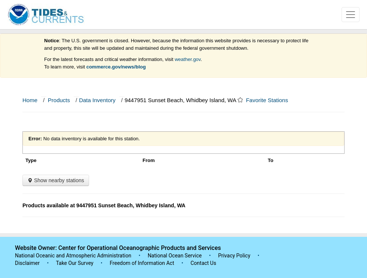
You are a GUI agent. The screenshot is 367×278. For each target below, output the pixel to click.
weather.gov (188, 59)
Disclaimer (27, 263)
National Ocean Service (175, 256)
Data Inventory (97, 100)
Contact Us (203, 263)
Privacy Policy (234, 256)
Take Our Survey (75, 263)
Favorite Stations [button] (270, 100)
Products (59, 100)
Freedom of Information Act (142, 263)
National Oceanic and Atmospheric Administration (73, 256)
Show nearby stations (55, 180)
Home (29, 100)
